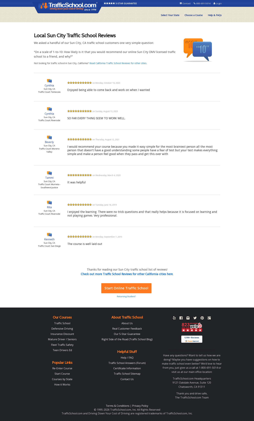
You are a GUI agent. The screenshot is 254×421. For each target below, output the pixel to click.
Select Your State (170, 15)
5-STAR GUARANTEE (120, 3)
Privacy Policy (140, 406)
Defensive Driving (62, 328)
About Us (127, 323)
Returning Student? (126, 296)
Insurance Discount (62, 334)
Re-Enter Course (62, 368)
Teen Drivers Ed (62, 350)
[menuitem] (170, 15)
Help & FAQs (215, 15)
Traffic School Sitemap (127, 373)
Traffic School (62, 323)
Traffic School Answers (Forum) (127, 363)
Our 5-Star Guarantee (127, 334)
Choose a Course (194, 15)
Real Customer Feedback (127, 328)
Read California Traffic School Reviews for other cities (117, 63)
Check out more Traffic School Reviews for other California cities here (127, 274)
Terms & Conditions (118, 406)
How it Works (62, 384)
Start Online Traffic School (126, 288)
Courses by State (62, 379)
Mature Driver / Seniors (62, 339)
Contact (185, 3)
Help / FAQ (127, 357)
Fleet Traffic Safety (62, 345)
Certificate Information (127, 368)
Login (218, 3)
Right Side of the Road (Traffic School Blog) (127, 339)
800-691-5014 (202, 3)
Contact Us (127, 379)
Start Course (62, 373)
